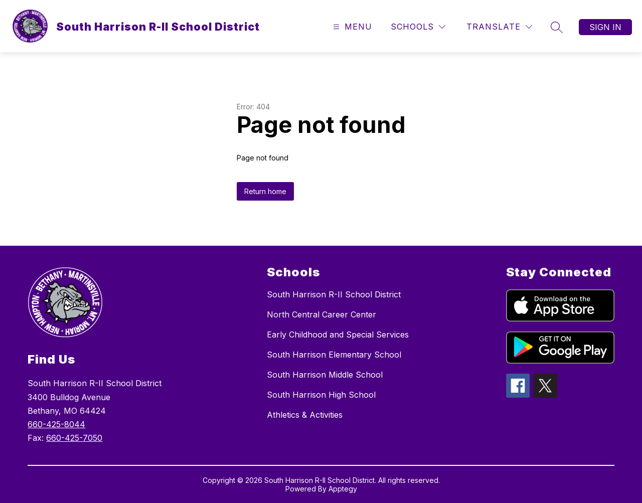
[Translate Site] (499, 27)
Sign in (605, 27)
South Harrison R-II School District (334, 294)
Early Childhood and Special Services (338, 334)
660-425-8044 (56, 424)
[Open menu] (351, 27)
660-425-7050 (74, 438)
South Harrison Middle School (325, 375)
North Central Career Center (321, 314)
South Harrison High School (321, 395)
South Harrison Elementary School (334, 355)
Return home (265, 191)
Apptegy (343, 488)
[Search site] (557, 27)
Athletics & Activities (305, 415)
